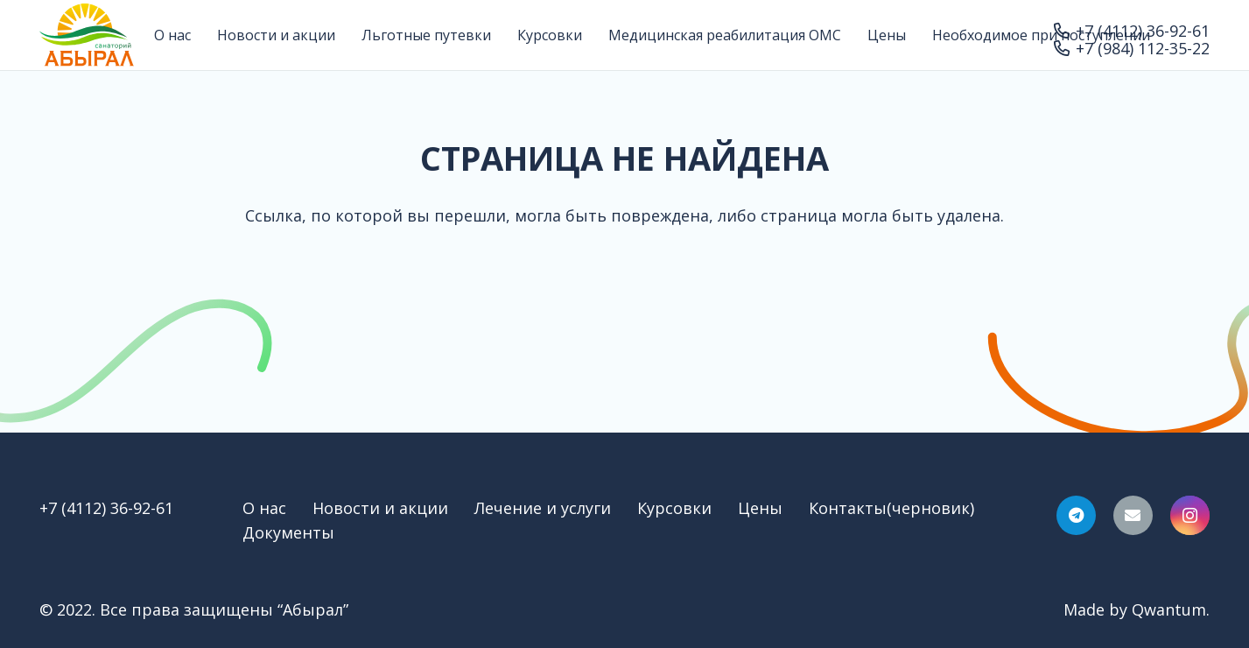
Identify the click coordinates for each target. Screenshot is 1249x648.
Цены (760, 507)
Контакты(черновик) (891, 507)
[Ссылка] (86, 35)
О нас (264, 507)
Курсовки (674, 507)
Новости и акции (380, 507)
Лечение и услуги (542, 507)
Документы (288, 532)
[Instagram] (1190, 515)
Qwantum (1169, 609)
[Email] (1133, 515)
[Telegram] (1076, 515)
